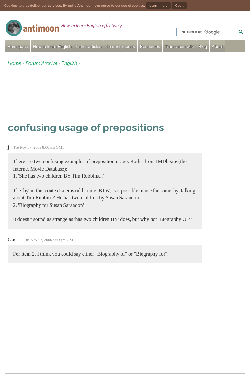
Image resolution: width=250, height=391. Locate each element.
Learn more (158, 5)
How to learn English (52, 46)
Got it (179, 5)
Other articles (88, 46)
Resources (150, 46)
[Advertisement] (59, 94)
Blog (203, 46)
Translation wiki (179, 46)
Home (14, 63)
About (217, 46)
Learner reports (120, 46)
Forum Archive (41, 63)
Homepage (17, 46)
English (69, 63)
